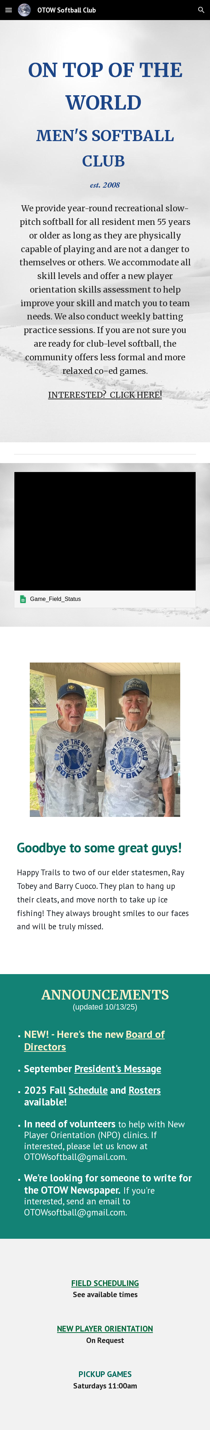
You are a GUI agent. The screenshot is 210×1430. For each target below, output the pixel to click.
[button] (8, 10)
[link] (105, 540)
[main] (105, 123)
